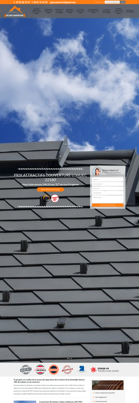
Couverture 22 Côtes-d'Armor (130, 11)
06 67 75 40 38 (39, 2)
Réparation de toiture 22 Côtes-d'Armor (48, 11)
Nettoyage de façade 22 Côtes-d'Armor (80, 11)
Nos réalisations (50, 189)
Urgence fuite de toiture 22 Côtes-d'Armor (59, 11)
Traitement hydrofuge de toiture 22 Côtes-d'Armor (118, 11)
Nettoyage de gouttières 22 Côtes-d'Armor (106, 11)
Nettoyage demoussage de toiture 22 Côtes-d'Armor (36, 11)
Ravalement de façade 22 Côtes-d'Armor (69, 11)
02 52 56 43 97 (22, 2)
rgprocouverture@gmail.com (62, 2)
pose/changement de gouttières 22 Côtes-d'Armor (93, 11)
